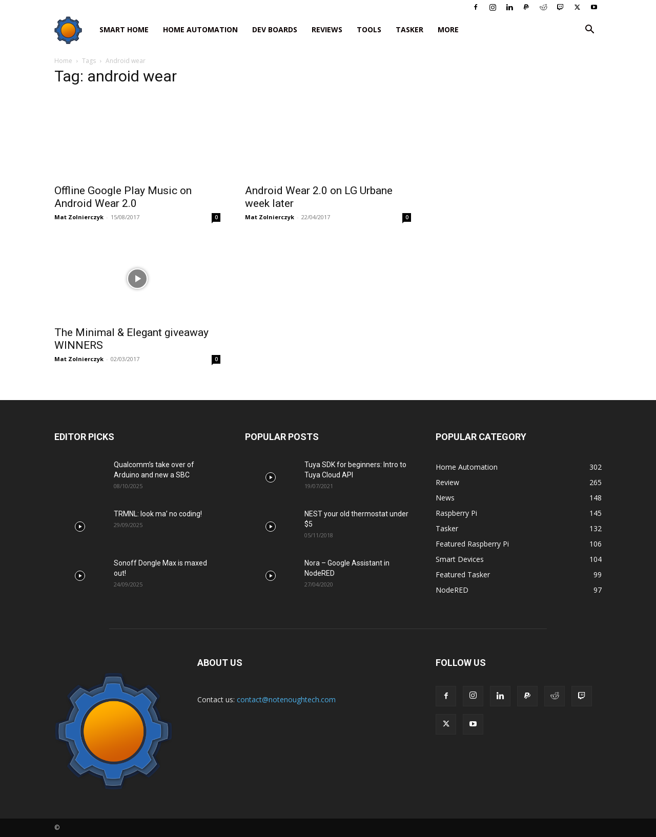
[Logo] (73, 30)
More (448, 29)
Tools (369, 29)
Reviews (327, 29)
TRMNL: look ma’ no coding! (158, 514)
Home (63, 60)
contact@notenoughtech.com (286, 699)
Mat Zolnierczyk (79, 217)
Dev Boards (274, 29)
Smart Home (124, 29)
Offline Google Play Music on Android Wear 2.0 (123, 197)
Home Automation (200, 29)
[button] (589, 30)
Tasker (409, 29)
